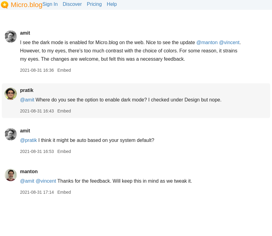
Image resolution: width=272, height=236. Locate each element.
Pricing (94, 4)
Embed (64, 70)
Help (112, 4)
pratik (26, 90)
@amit (27, 99)
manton (29, 171)
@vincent (229, 42)
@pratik (28, 140)
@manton (207, 42)
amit (25, 33)
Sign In (50, 4)
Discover (72, 4)
